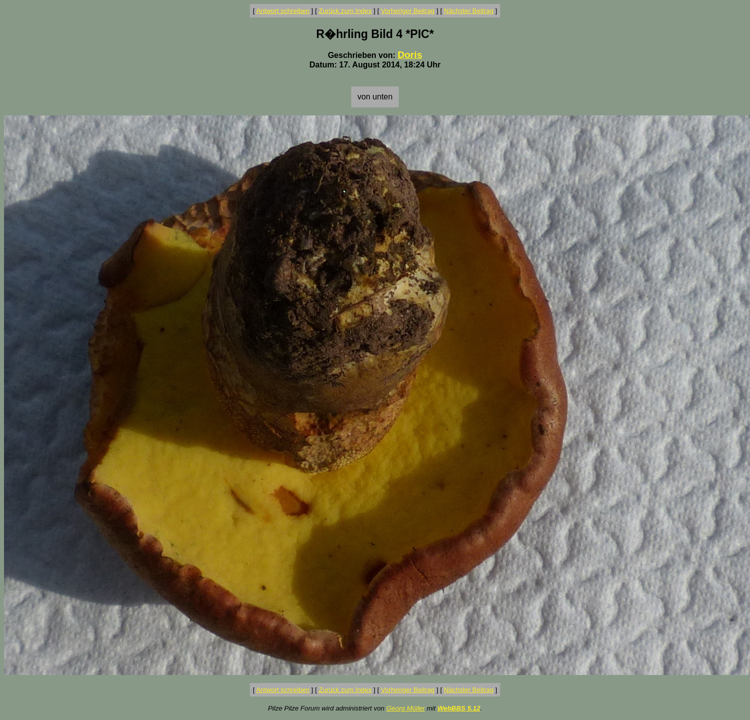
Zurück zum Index (345, 10)
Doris (410, 54)
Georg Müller (405, 708)
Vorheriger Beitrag (407, 10)
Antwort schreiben (283, 10)
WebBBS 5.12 (458, 708)
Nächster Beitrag (468, 10)
